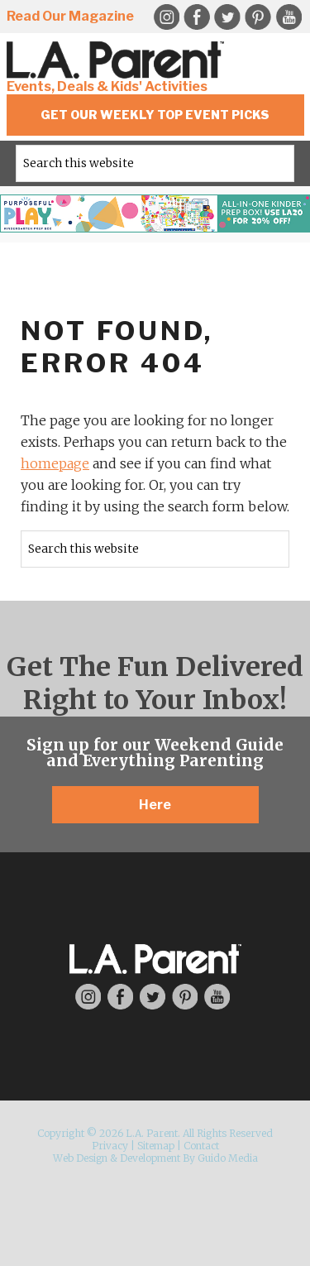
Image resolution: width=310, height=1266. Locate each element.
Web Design (80, 1158)
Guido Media (228, 1158)
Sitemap (155, 1145)
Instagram (88, 996)
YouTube (288, 17)
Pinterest (258, 17)
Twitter (227, 17)
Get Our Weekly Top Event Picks (155, 115)
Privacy (110, 1145)
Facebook (197, 17)
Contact (201, 1145)
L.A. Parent (118, 60)
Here (155, 805)
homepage (55, 463)
